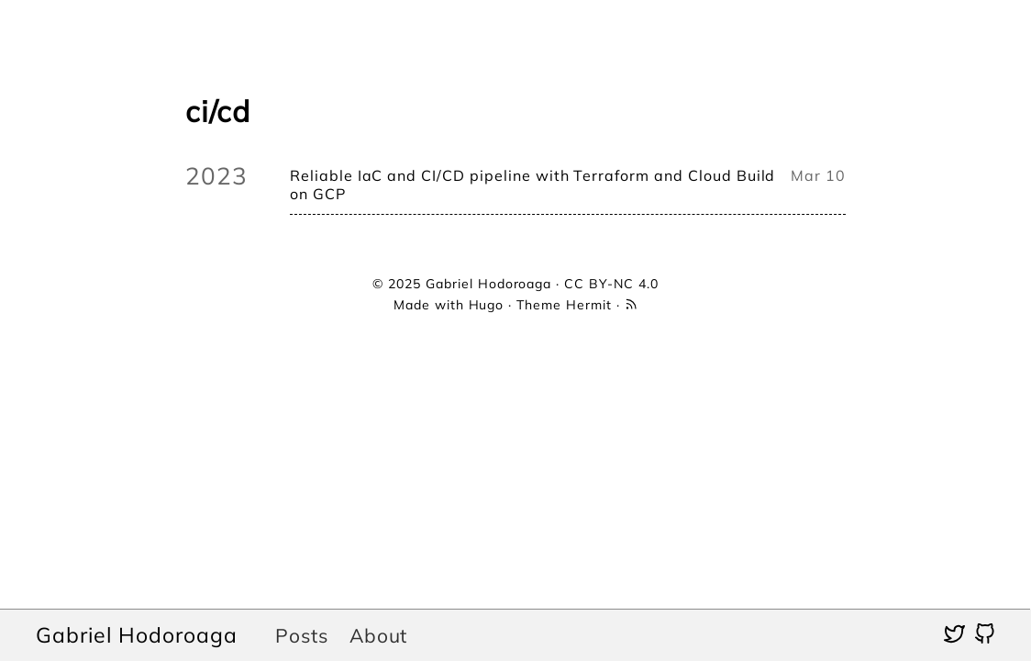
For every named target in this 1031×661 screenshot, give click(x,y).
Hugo (486, 305)
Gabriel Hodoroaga (136, 635)
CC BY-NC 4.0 (611, 283)
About (378, 635)
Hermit (589, 305)
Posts (301, 635)
